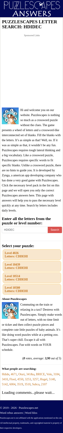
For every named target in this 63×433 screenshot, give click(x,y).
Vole (49, 374)
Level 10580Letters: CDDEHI (16, 289)
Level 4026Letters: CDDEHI (16, 254)
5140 (52, 379)
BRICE (40, 374)
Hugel (43, 379)
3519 (20, 384)
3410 (5, 379)
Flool (12, 379)
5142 (5, 384)
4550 (20, 379)
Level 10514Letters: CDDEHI (16, 277)
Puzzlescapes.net (28, 407)
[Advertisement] (31, 71)
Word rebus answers (11, 412)
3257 (35, 379)
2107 (44, 384)
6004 (12, 384)
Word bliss (31, 412)
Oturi (21, 374)
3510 (28, 384)
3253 (28, 379)
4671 (14, 374)
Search (55, 229)
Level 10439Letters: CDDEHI (16, 266)
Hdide (5, 374)
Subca (35, 384)
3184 (56, 374)
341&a (30, 374)
